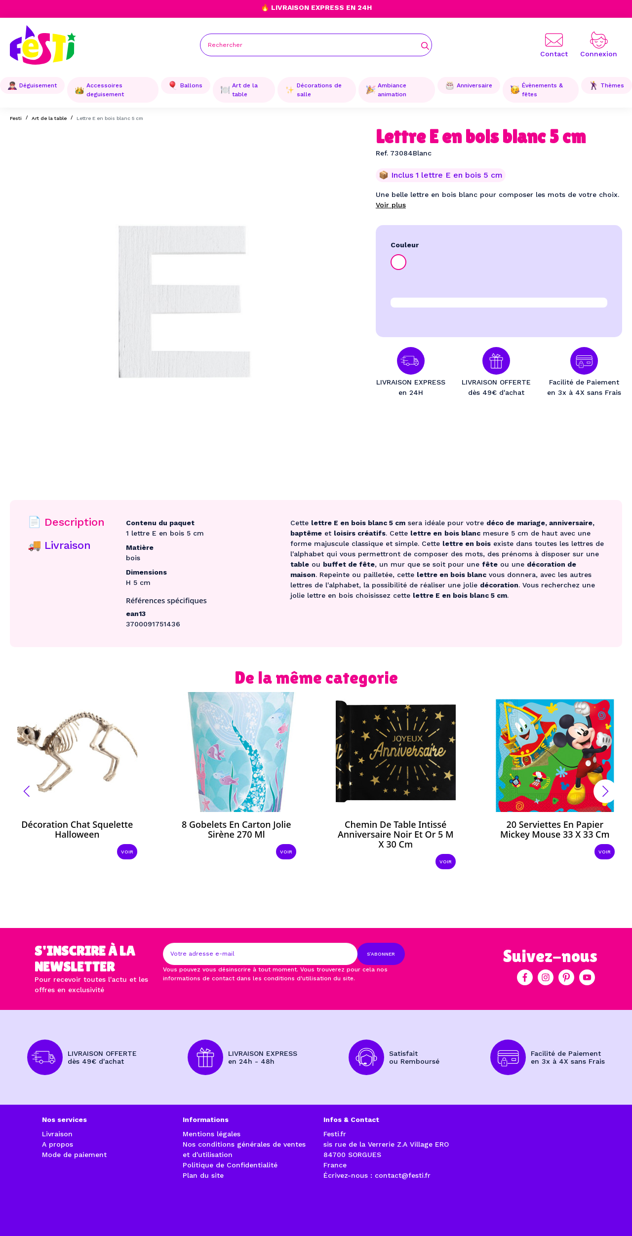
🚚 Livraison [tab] (59, 545)
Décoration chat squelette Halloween (77, 829)
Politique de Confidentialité (230, 1165)
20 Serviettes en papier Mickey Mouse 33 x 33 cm (555, 829)
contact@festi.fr (403, 1175)
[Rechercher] (316, 45)
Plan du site (203, 1175)
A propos (57, 1144)
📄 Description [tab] (66, 522)
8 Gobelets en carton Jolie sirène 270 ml (236, 829)
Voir (127, 851)
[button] (27, 791)
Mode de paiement (74, 1155)
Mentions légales (211, 1134)
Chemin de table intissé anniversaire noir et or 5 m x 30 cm (395, 834)
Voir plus (391, 205)
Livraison (57, 1134)
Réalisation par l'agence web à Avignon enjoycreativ (150, 1217)
